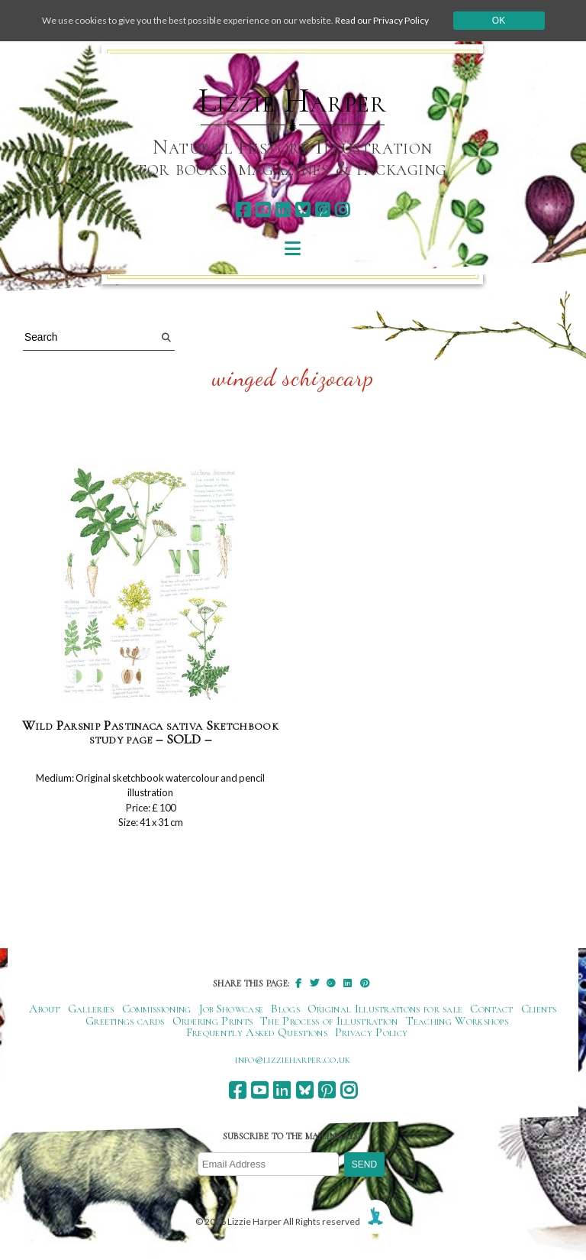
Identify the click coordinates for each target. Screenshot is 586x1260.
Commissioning (157, 1008)
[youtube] (263, 209)
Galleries (91, 1008)
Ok (498, 20)
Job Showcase (231, 1008)
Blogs (285, 1008)
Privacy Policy (371, 1032)
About (44, 1008)
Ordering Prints (212, 1021)
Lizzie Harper (292, 100)
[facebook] (243, 209)
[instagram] (342, 209)
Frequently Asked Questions (256, 1032)
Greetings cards (125, 1021)
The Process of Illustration (329, 1021)
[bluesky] (302, 209)
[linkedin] (282, 209)
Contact (491, 1008)
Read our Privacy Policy (382, 20)
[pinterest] (322, 209)
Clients (539, 1008)
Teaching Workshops (457, 1021)
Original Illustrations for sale (385, 1008)
